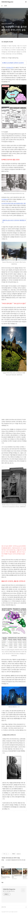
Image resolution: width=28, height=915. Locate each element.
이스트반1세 (4, 199)
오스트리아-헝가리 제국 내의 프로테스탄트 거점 (13, 203)
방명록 (5, 5)
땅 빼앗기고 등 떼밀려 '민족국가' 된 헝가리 (13, 63)
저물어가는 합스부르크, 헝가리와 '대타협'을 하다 (14, 221)
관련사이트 (3, 907)
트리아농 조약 (9, 67)
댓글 (2, 882)
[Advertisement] (14, 832)
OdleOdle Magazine (7, 2)
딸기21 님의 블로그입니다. (9, 891)
